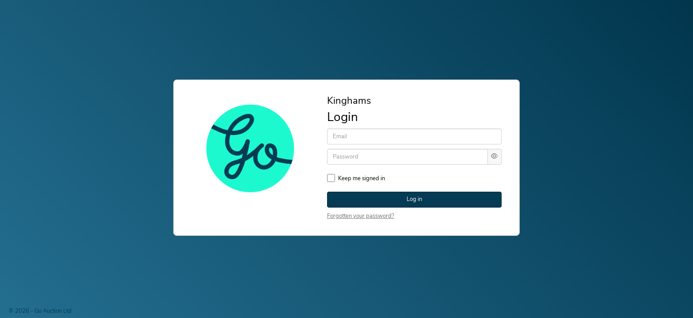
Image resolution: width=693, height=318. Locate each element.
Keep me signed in (361, 178)
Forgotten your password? (360, 216)
